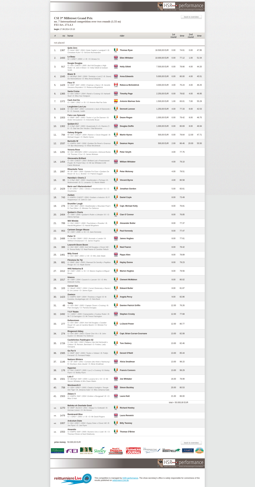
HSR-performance (130, 478)
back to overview (191, 17)
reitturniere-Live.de (120, 480)
